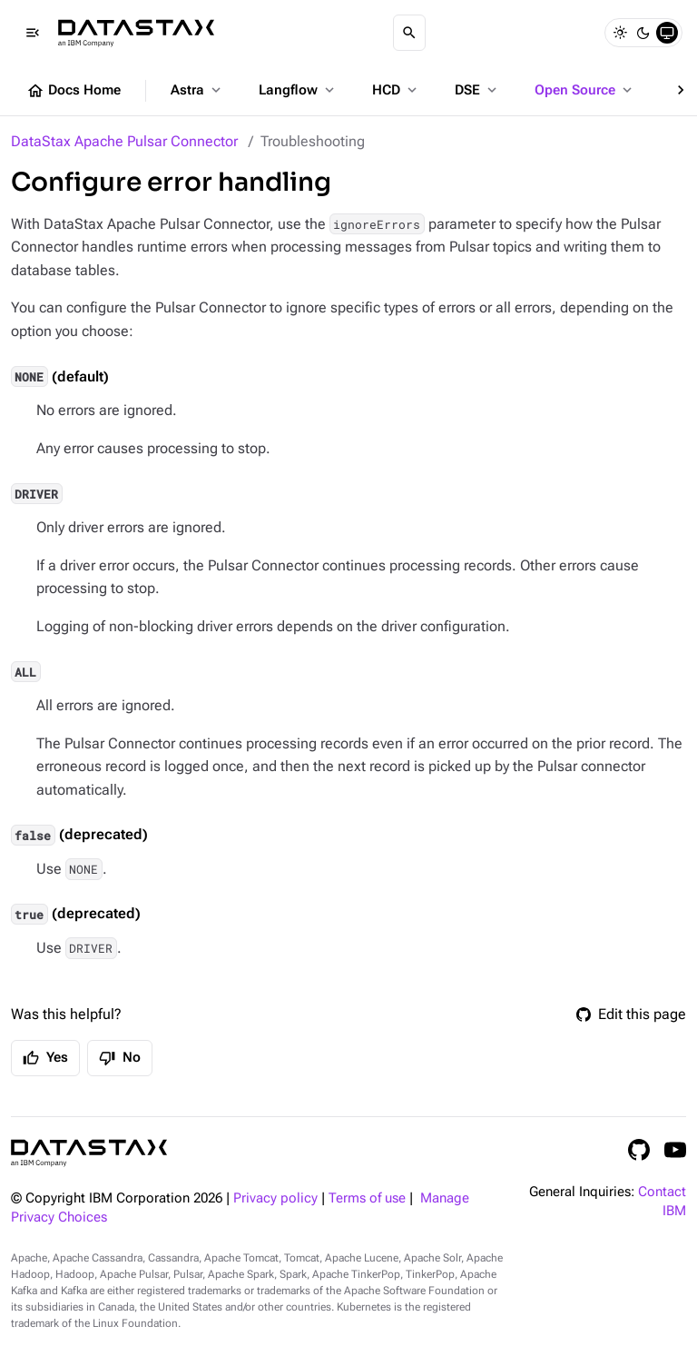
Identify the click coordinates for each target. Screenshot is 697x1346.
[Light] (620, 33)
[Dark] (643, 33)
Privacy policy (275, 1198)
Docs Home (73, 91)
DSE (477, 90)
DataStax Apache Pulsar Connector (124, 141)
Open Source (585, 90)
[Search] (409, 33)
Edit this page (631, 1014)
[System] (667, 33)
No (120, 1058)
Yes (45, 1058)
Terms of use (367, 1198)
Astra (197, 90)
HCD (396, 90)
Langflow (298, 90)
